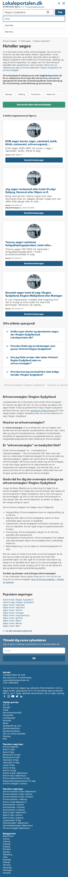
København (8, 836)
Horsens (7, 873)
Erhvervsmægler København (16, 828)
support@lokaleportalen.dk (16, 680)
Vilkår (5, 710)
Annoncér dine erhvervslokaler (34, 104)
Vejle (5, 857)
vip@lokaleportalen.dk (50, 75)
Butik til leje (8, 752)
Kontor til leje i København (15, 773)
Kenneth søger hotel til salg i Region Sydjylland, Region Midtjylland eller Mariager (33, 294)
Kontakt (6, 707)
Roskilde (7, 859)
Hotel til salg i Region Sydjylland (18, 602)
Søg (60, 12)
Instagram (8, 696)
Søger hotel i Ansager (13, 613)
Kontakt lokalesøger (34, 160)
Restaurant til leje (11, 757)
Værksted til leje (10, 760)
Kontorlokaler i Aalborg (14, 810)
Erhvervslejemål (10, 746)
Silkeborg (7, 854)
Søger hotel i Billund (12, 623)
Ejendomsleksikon (11, 728)
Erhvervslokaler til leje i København (19, 791)
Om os (6, 705)
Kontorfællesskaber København (18, 825)
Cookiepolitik (9, 718)
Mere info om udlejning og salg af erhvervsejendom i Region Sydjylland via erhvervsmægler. (32, 67)
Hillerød (6, 862)
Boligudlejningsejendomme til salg (19, 781)
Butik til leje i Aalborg (13, 817)
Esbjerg (8, 94)
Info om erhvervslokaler (14, 733)
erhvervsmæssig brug (35, 7)
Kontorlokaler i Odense (14, 807)
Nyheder (7, 720)
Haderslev (51, 94)
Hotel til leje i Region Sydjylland (18, 599)
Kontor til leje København (15, 802)
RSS (5, 739)
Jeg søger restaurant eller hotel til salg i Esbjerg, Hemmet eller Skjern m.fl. (30, 190)
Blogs (5, 723)
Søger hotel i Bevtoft (13, 618)
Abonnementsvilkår (12, 712)
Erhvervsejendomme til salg (16, 778)
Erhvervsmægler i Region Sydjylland (24, 385)
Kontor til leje (9, 768)
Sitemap (7, 736)
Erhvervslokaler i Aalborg (15, 799)
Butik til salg (9, 749)
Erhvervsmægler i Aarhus (15, 783)
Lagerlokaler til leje (12, 820)
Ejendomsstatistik (11, 731)
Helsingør (7, 870)
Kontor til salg (9, 770)
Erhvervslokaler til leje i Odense (18, 796)
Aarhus (6, 838)
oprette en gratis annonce (42, 410)
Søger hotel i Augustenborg (16, 615)
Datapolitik (8, 715)
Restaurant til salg (11, 754)
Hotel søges (26, 41)
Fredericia (36, 94)
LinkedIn (21, 696)
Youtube (12, 696)
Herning (6, 865)
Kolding (21, 94)
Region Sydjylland (42, 41)
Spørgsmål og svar (12, 725)
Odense (6, 841)
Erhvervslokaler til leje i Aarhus (17, 794)
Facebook (4, 696)
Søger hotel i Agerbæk (14, 605)
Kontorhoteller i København (16, 823)
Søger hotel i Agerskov (14, 607)
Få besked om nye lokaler (59, 3)
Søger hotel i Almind (12, 610)
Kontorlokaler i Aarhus (13, 804)
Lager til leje (9, 765)
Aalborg (6, 844)
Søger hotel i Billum (12, 620)
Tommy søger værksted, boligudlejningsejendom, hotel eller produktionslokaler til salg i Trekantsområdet (34, 245)
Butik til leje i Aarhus (12, 815)
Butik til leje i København (14, 775)
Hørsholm (7, 867)
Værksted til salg (11, 762)
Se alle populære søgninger (19, 630)
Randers (7, 849)
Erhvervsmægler (10, 41)
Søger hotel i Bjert (11, 626)
